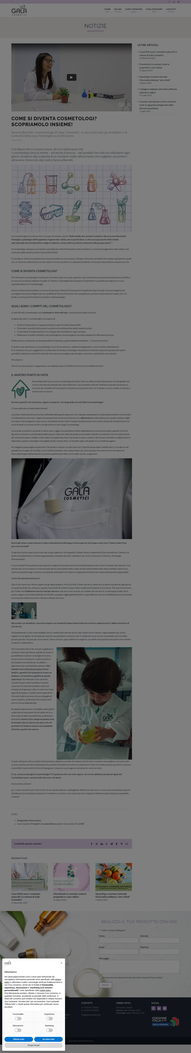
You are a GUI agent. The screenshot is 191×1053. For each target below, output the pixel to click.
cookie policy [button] (45, 990)
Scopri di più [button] (34, 1045)
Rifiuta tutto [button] (18, 1039)
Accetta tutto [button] (48, 1039)
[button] (61, 963)
